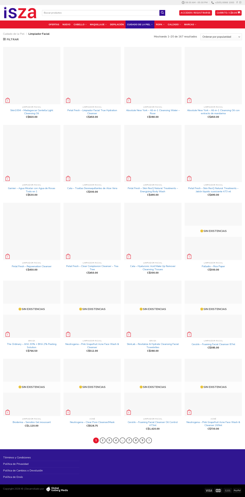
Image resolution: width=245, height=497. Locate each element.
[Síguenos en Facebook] (237, 2)
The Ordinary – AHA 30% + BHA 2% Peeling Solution (31, 346)
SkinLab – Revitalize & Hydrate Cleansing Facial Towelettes (153, 346)
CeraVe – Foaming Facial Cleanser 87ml (213, 344)
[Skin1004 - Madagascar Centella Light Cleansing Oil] (31, 75)
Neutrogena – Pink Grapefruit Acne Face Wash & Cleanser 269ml (213, 424)
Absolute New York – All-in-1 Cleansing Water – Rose (153, 112)
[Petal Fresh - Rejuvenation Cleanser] (31, 231)
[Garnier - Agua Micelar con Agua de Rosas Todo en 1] (31, 153)
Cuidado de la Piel (140, 24)
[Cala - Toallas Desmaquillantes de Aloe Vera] (92, 153)
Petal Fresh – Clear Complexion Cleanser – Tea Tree (92, 268)
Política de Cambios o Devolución (23, 470)
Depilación (117, 24)
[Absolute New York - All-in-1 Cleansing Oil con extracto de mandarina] (213, 75)
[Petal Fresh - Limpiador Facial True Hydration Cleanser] (92, 75)
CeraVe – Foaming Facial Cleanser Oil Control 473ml (153, 424)
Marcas (190, 24)
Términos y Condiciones (17, 457)
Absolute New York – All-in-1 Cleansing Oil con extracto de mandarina (213, 112)
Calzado (174, 24)
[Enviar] (162, 13)
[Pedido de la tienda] (221, 37)
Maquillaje (98, 24)
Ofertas (54, 24)
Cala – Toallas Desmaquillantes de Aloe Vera (92, 188)
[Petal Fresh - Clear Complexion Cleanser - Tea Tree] (92, 231)
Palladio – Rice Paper (213, 266)
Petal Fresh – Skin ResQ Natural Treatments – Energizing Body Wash (153, 190)
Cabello (80, 24)
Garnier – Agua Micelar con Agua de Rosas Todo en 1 (31, 190)
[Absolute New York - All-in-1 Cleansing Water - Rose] (152, 75)
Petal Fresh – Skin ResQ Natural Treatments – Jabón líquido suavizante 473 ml (213, 190)
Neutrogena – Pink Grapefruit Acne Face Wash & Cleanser (92, 346)
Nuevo (66, 24)
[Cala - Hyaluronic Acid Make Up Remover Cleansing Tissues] (152, 231)
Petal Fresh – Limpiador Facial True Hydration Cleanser (92, 112)
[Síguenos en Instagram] (240, 2)
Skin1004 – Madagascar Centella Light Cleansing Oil (31, 112)
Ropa (160, 24)
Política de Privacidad (15, 464)
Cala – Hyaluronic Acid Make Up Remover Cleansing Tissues (153, 268)
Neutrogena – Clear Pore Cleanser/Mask (92, 422)
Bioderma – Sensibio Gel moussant (32, 422)
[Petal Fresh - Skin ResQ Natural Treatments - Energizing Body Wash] (152, 153)
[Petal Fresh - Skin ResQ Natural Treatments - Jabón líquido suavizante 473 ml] (213, 153)
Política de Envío (13, 477)
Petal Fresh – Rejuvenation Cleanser (32, 266)
